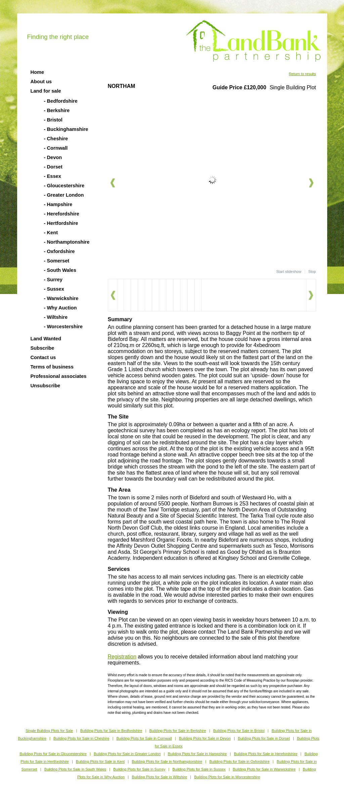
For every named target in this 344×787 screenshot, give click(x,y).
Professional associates (59, 376)
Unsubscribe (45, 385)
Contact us (43, 357)
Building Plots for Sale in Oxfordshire (239, 761)
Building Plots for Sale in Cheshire (81, 738)
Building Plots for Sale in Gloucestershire (52, 754)
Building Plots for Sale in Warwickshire (264, 769)
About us (41, 81)
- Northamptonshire (67, 242)
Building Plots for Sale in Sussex (198, 769)
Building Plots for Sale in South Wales (75, 769)
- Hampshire (58, 204)
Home (37, 72)
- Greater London (64, 195)
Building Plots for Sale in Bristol (238, 731)
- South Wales (60, 270)
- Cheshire (56, 138)
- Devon (53, 157)
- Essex (52, 176)
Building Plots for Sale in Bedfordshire (111, 731)
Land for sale (46, 91)
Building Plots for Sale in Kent (100, 761)
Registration (122, 656)
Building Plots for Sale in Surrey (139, 769)
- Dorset (53, 166)
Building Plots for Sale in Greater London (127, 754)
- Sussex (54, 289)
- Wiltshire (56, 317)
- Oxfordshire (59, 251)
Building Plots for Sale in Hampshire (197, 754)
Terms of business (52, 367)
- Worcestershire (63, 326)
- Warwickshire (61, 298)
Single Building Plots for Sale (49, 731)
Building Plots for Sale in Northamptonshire (167, 761)
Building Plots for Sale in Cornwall (144, 738)
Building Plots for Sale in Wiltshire (159, 777)
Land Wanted (46, 338)
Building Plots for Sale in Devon (205, 738)
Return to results (302, 74)
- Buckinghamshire (66, 129)
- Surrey (53, 279)
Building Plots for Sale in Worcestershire (227, 777)
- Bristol (53, 119)
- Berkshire (57, 110)
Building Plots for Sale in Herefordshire (265, 754)
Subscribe (42, 348)
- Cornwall (56, 148)
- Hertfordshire (61, 223)
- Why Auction (60, 307)
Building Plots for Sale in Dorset (264, 738)
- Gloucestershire (64, 185)
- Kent (51, 232)
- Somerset (57, 260)
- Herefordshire (61, 213)
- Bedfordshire (61, 101)
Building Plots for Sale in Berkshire (177, 731)
